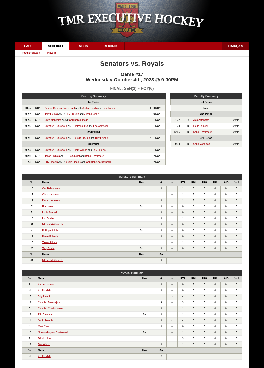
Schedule (56, 46)
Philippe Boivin (50, 230)
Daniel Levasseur (94, 156)
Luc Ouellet (74, 156)
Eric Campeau (100, 126)
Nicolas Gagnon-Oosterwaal (60, 108)
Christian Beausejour (56, 126)
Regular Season (31, 52)
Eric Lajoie (47, 206)
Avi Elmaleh (44, 290)
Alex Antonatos (201, 120)
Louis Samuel (200, 126)
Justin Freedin (90, 108)
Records (111, 46)
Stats (83, 46)
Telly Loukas (51, 114)
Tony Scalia (48, 248)
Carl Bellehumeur (78, 120)
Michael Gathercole (52, 224)
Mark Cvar (43, 326)
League (28, 46)
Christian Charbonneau (98, 162)
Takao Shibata (52, 156)
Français (235, 46)
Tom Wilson (81, 150)
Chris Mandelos (53, 120)
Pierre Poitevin (50, 236)
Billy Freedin (109, 108)
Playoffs (52, 52)
